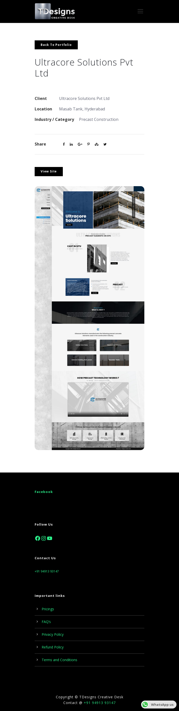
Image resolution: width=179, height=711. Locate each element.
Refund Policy (53, 647)
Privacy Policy (53, 634)
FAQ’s (46, 621)
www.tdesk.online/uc (52, 84)
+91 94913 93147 (47, 571)
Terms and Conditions (59, 659)
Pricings (48, 609)
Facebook (44, 491)
